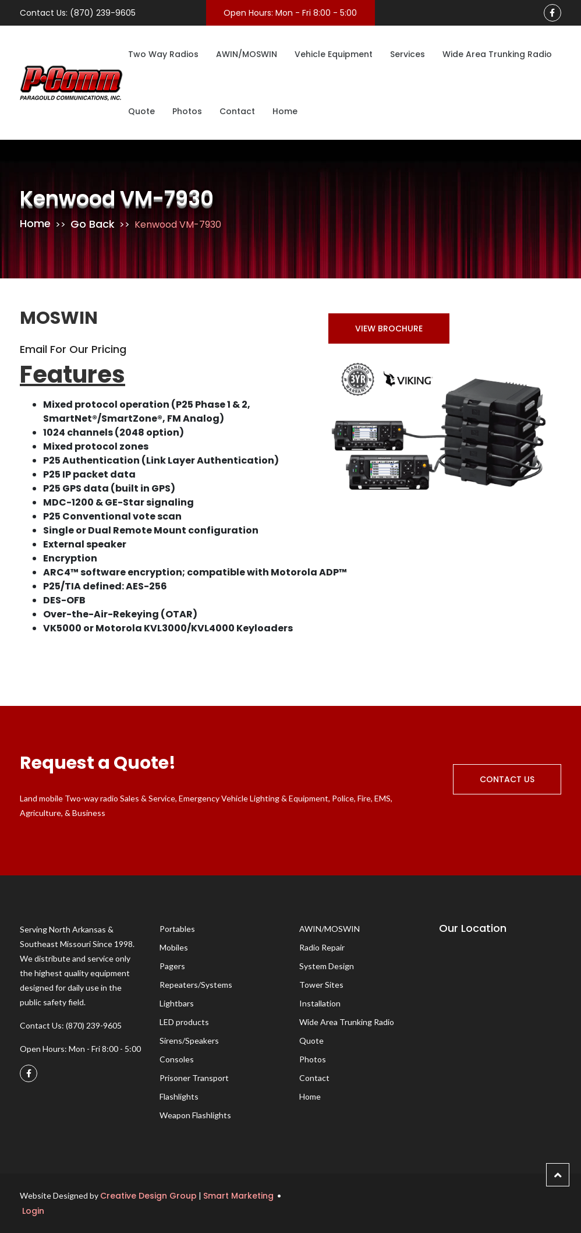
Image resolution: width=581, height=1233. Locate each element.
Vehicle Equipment (334, 54)
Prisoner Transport (194, 1078)
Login (32, 1211)
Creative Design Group (148, 1196)
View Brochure (389, 328)
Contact (237, 111)
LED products (184, 1022)
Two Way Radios (163, 54)
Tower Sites (321, 985)
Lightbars (177, 1003)
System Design (326, 966)
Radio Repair (322, 947)
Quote (141, 111)
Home (284, 111)
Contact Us (507, 779)
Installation (320, 1003)
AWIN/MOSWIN (246, 54)
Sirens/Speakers (189, 1040)
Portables (177, 929)
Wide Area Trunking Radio (497, 54)
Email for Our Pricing (73, 349)
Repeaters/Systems (196, 985)
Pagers (172, 966)
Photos (187, 111)
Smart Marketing (238, 1196)
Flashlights (179, 1096)
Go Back (92, 224)
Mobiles (174, 947)
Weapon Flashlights (195, 1115)
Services (407, 54)
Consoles (177, 1059)
